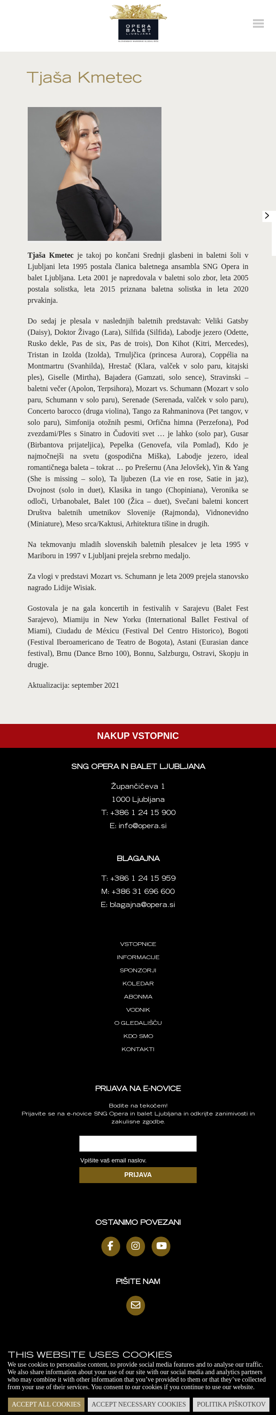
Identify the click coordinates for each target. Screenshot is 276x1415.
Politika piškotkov (231, 1404)
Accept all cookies (46, 1404)
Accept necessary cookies (139, 1404)
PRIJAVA (138, 1174)
